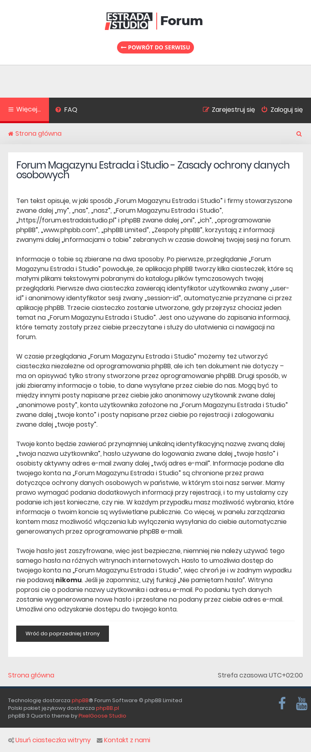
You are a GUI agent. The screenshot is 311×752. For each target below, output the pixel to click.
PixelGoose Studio (102, 715)
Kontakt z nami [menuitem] (123, 740)
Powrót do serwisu (155, 47)
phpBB (80, 700)
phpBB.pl (107, 708)
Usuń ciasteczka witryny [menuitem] (49, 740)
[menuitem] (66, 111)
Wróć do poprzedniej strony (63, 633)
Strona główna (31, 675)
